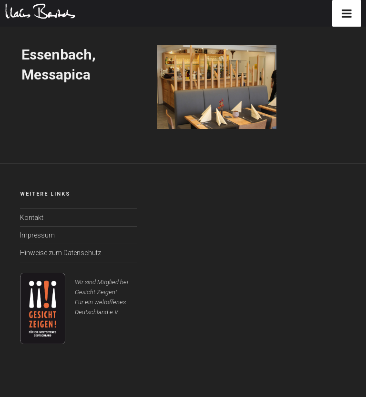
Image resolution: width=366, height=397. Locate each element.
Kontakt (31, 217)
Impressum (37, 235)
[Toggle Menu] (346, 13)
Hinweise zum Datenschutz (60, 253)
